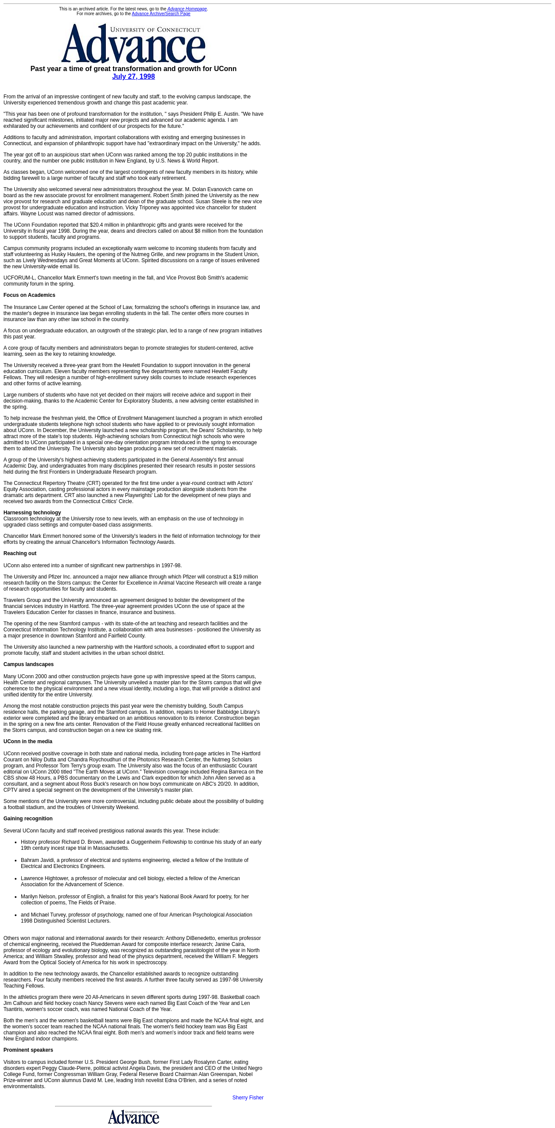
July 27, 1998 (133, 76)
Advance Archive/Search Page (161, 13)
